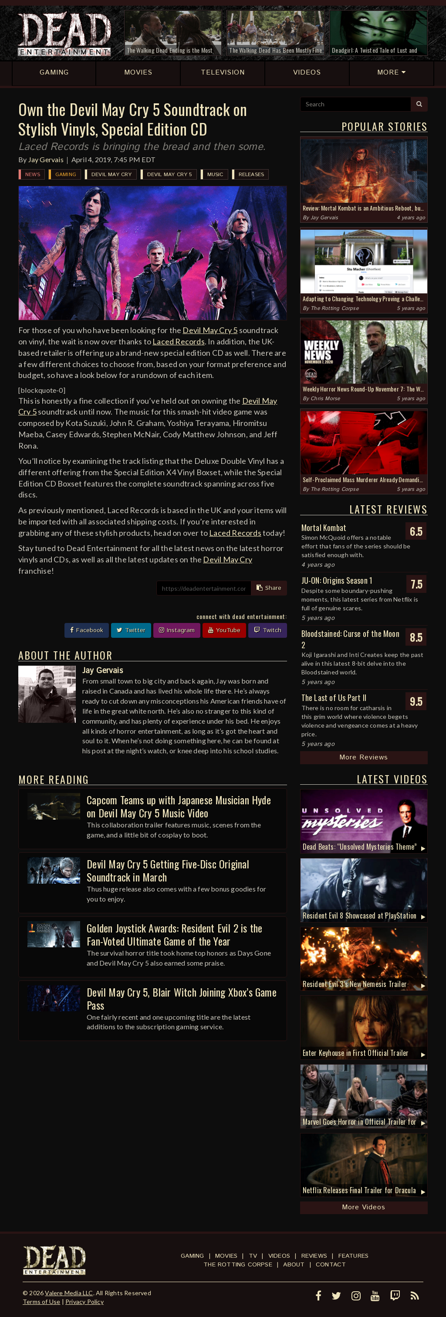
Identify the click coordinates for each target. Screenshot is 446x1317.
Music (215, 174)
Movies (226, 1256)
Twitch (267, 630)
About (293, 1264)
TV (253, 1256)
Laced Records (178, 341)
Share (269, 588)
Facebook (86, 630)
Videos (279, 1256)
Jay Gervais (46, 159)
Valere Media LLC (69, 1293)
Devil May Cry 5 (169, 174)
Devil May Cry (111, 174)
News (32, 174)
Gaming (65, 174)
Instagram (177, 630)
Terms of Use (41, 1301)
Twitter (131, 630)
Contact (331, 1264)
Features (353, 1256)
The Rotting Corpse (334, 308)
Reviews (314, 1256)
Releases (251, 174)
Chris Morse (325, 398)
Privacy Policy (84, 1301)
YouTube (224, 630)
